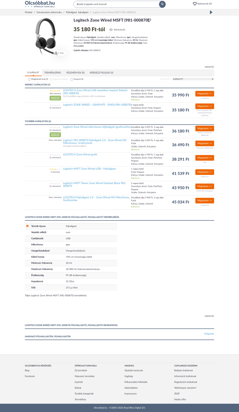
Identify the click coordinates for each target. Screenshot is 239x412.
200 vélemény (55, 94)
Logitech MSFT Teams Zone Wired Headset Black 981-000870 (94, 185)
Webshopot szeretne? (185, 388)
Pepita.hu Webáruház (204, 148)
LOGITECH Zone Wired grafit (80, 154)
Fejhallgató (71, 226)
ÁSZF (177, 394)
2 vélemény (55, 172)
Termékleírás (52, 73)
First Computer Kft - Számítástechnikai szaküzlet (205, 112)
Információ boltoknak (185, 376)
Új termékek (81, 370)
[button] (203, 4)
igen (68, 245)
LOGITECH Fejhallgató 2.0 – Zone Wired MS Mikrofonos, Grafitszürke (96, 199)
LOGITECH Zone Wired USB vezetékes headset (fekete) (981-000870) (95, 92)
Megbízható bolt (39, 79)
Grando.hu (205, 205)
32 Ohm (70, 281)
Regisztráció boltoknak (185, 382)
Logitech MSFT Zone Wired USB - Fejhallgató (89, 168)
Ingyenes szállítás (60, 79)
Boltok (78, 388)
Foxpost (78, 79)
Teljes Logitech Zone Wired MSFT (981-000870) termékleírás (56, 295)
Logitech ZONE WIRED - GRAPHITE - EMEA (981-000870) (97, 104)
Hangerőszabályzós (75, 251)
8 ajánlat (33, 72)
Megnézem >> (205, 94)
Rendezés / (166, 79)
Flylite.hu (205, 177)
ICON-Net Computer (205, 191)
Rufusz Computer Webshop (205, 134)
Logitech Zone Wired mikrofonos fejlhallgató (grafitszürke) (97, 127)
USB (68, 238)
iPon (205, 162)
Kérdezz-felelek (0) (101, 73)
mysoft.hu (205, 98)
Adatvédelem (131, 388)
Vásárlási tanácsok (133, 370)
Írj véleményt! (55, 108)
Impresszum (130, 394)
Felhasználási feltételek (135, 382)
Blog (27, 370)
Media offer (180, 399)
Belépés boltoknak (183, 370)
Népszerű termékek (84, 376)
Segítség (128, 376)
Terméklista (80, 399)
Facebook (30, 376)
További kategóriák (84, 394)
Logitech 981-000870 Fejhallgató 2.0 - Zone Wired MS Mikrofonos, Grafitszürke (94, 142)
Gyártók (79, 382)
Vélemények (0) (75, 73)
